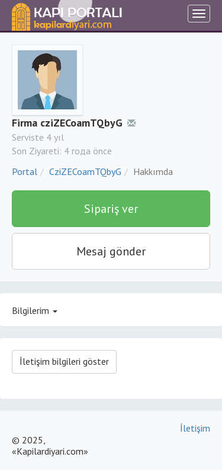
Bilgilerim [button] (34, 310)
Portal (24, 171)
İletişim (195, 428)
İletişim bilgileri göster (64, 361)
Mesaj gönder (111, 251)
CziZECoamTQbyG (85, 171)
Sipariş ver (111, 208)
